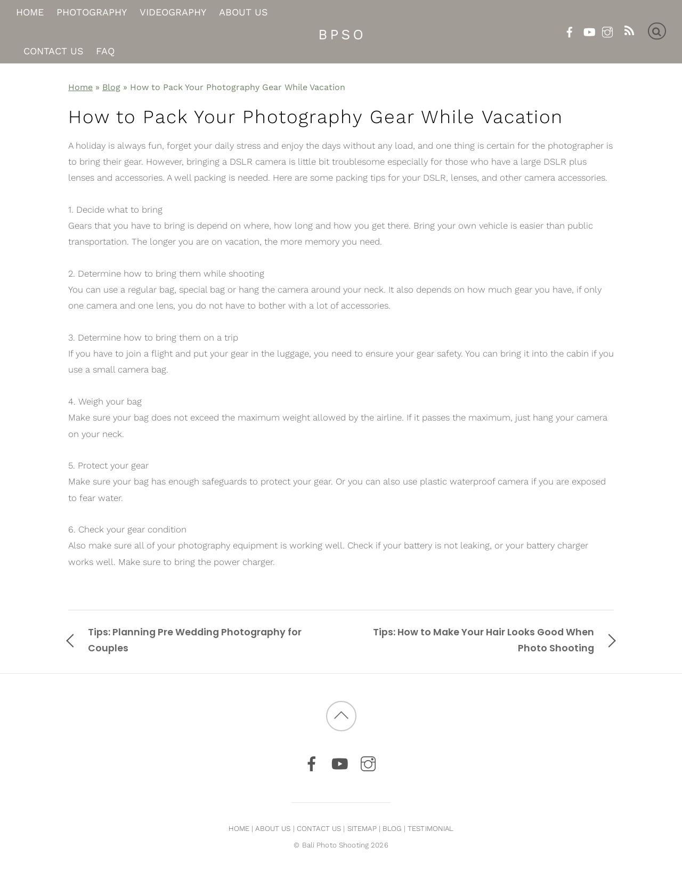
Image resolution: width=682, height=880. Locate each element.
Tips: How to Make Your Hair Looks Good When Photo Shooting (483, 640)
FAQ (105, 50)
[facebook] (570, 30)
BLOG (392, 829)
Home (30, 12)
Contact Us (53, 50)
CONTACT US (319, 829)
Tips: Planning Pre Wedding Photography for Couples (195, 640)
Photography (91, 12)
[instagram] (607, 30)
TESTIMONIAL (430, 829)
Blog (111, 87)
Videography (173, 12)
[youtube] (588, 30)
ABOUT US (272, 829)
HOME (239, 829)
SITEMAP (362, 829)
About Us (243, 12)
